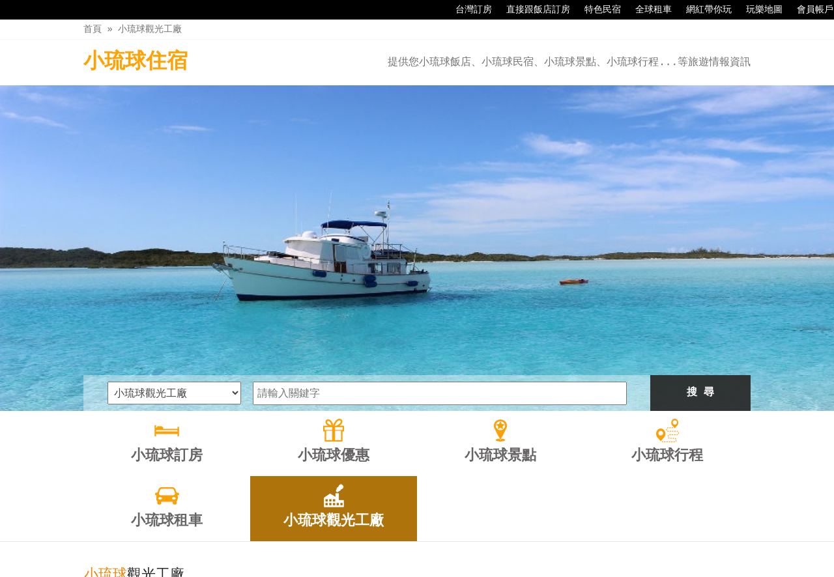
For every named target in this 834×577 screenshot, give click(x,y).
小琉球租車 (502, 539)
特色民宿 (596, 10)
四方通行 (419, 567)
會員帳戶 (808, 10)
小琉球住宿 (135, 62)
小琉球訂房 (240, 539)
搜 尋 (700, 241)
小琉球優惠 (305, 539)
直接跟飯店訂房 (531, 10)
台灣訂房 (467, 10)
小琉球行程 (436, 539)
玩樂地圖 (758, 10)
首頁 (92, 29)
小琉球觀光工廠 (150, 29)
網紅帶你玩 (702, 10)
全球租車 (647, 10)
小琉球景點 (371, 539)
